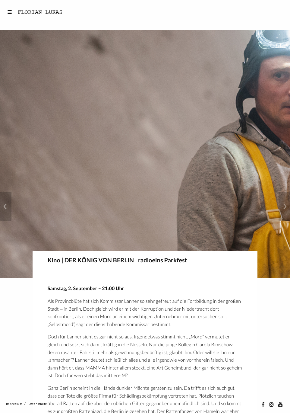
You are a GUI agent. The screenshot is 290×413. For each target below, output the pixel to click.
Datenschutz (38, 403)
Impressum (14, 403)
